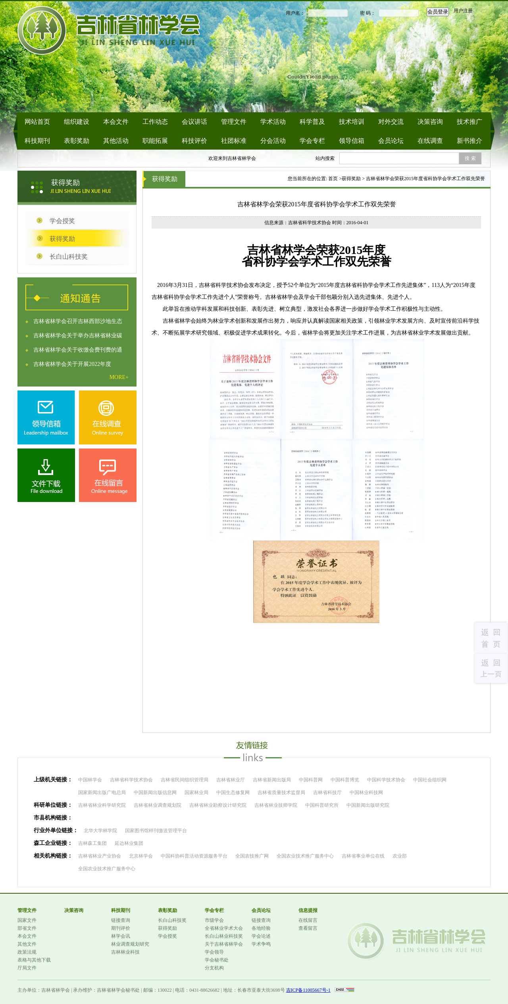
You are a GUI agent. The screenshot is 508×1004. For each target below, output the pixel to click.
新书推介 (469, 140)
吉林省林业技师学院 (275, 805)
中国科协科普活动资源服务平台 (194, 856)
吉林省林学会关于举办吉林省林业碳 (77, 336)
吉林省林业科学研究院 (102, 805)
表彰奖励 (76, 140)
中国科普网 (311, 780)
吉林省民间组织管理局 (184, 780)
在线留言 (308, 920)
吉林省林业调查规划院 (157, 805)
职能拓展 (155, 140)
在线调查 (430, 140)
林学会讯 (120, 936)
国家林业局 (196, 792)
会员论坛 (391, 140)
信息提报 (308, 910)
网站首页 (37, 121)
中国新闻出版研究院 (367, 805)
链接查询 (120, 920)
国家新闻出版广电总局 (102, 792)
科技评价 (194, 140)
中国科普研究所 (322, 805)
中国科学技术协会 (386, 780)
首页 (333, 178)
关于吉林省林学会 (224, 944)
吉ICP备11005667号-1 (308, 990)
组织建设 (76, 121)
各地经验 (261, 928)
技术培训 (351, 121)
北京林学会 (141, 856)
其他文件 (27, 944)
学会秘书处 (217, 960)
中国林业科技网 (366, 792)
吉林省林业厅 (230, 780)
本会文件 (116, 121)
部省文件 (27, 928)
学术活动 (273, 121)
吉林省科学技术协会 (131, 780)
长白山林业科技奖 (224, 936)
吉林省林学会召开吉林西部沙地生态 (77, 321)
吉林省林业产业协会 (99, 856)
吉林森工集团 (92, 843)
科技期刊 (37, 140)
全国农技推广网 (252, 856)
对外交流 (391, 121)
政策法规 (27, 952)
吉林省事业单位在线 (363, 856)
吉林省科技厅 (327, 792)
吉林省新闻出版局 (272, 780)
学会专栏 (312, 140)
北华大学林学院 (100, 830)
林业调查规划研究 (130, 944)
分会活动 (273, 140)
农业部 (400, 856)
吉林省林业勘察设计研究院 (217, 805)
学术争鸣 (261, 944)
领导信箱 (351, 140)
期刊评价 (120, 928)
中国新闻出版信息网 (155, 792)
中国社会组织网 (429, 780)
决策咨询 (430, 121)
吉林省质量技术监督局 (281, 792)
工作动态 (155, 121)
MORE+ (119, 377)
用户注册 (463, 10)
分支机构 (214, 968)
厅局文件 (27, 968)
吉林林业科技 (125, 952)
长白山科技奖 (69, 256)
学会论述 (261, 936)
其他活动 (116, 140)
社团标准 (233, 140)
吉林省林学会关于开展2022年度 (72, 364)
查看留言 (308, 928)
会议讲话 (194, 121)
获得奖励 (62, 238)
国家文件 (27, 920)
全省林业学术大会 (224, 928)
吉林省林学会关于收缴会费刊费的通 (77, 350)
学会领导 (214, 952)
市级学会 (214, 920)
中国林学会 (90, 780)
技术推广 (469, 121)
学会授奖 (62, 220)
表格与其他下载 (34, 960)
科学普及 (312, 121)
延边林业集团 (129, 843)
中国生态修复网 (233, 792)
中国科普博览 (345, 780)
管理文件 (233, 121)
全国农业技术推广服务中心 (305, 856)
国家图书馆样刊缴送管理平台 (156, 830)
